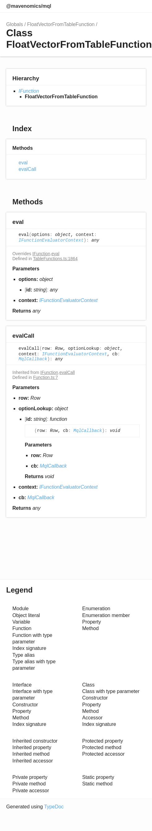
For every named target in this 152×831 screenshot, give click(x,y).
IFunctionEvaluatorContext (51, 240)
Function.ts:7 (45, 377)
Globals (14, 24)
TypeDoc (53, 806)
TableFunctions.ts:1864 (55, 258)
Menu (139, 6)
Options (126, 6)
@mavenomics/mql (28, 6)
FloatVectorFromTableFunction (61, 24)
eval (23, 162)
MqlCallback (33, 359)
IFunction (29, 91)
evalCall (27, 169)
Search (113, 6)
